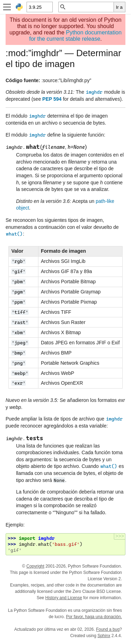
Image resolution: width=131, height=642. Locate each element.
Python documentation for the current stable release (75, 35)
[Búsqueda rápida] (90, 7)
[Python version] (39, 7)
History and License (63, 597)
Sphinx (103, 635)
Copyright (35, 566)
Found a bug (107, 629)
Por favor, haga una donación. (94, 616)
